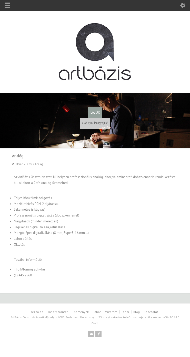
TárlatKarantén (57, 312)
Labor (97, 312)
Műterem (111, 312)
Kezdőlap (37, 312)
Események (81, 312)
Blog (136, 312)
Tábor (125, 312)
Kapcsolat (151, 312)
